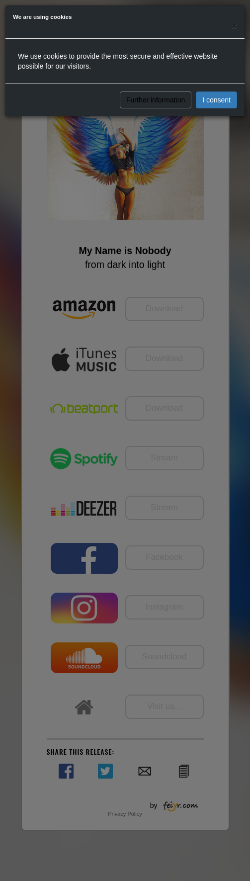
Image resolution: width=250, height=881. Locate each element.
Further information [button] (155, 100)
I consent (216, 100)
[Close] (234, 25)
